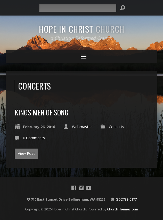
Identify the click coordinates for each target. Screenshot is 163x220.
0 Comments (34, 137)
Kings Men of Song (42, 112)
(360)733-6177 (126, 199)
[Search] (77, 8)
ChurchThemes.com (122, 209)
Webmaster (82, 126)
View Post (26, 153)
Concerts (116, 126)
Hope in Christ (81, 29)
